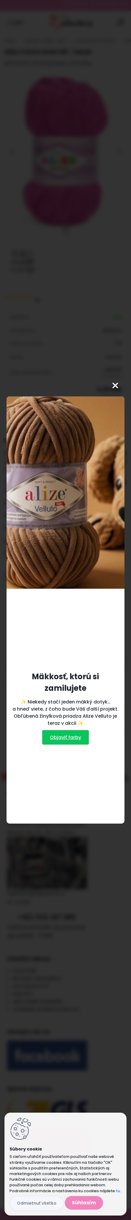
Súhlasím (84, 1202)
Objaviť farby (65, 737)
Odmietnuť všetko (36, 1203)
